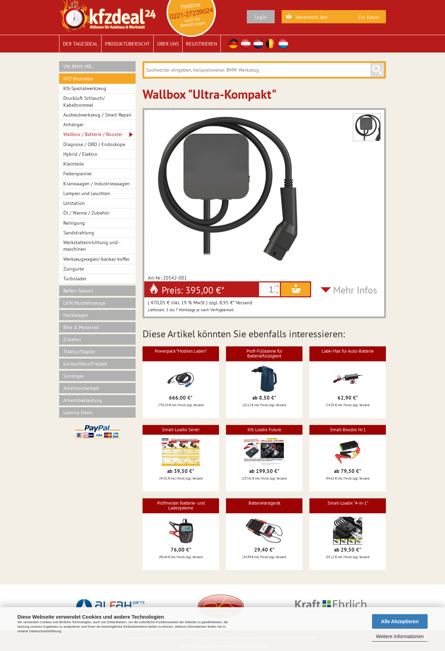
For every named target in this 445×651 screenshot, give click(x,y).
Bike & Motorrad (81, 327)
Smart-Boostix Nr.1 (348, 430)
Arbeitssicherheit (81, 388)
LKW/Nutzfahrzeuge (84, 303)
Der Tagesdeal (80, 44)
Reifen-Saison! (78, 291)
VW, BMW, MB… (79, 66)
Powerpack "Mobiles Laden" (181, 351)
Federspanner (77, 173)
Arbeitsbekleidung (82, 400)
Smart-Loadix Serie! (181, 430)
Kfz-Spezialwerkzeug (84, 88)
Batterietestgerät (264, 503)
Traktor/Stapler (79, 351)
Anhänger (73, 124)
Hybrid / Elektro (80, 154)
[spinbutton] (266, 289)
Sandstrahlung (78, 233)
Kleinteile (73, 164)
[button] (277, 285)
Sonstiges (73, 376)
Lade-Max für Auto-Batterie (348, 351)
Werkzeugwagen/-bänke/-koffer (96, 259)
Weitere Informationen (399, 636)
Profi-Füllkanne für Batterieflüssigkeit (264, 353)
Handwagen (75, 315)
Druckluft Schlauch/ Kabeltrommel (84, 101)
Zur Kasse (368, 17)
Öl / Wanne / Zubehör (86, 213)
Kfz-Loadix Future (264, 430)
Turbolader (75, 278)
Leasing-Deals (77, 412)
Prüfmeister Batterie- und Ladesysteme (181, 505)
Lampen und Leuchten (86, 193)
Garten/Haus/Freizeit (85, 364)
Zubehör (72, 339)
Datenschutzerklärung (45, 631)
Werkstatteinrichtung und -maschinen (92, 245)
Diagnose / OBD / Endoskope (94, 144)
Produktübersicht (127, 44)
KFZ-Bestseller (78, 78)
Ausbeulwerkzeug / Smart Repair (97, 115)
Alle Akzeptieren (400, 621)
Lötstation (74, 203)
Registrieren (201, 44)
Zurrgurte (73, 269)
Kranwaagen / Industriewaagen (96, 183)
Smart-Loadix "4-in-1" (347, 503)
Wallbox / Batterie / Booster (92, 134)
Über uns (168, 44)
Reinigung (74, 223)
